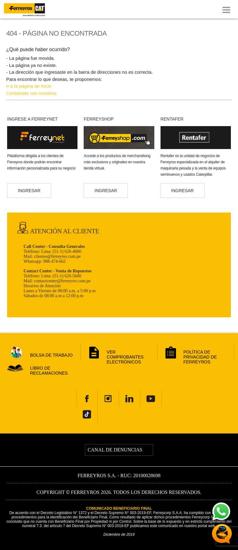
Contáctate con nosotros (31, 93)
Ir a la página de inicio (28, 86)
